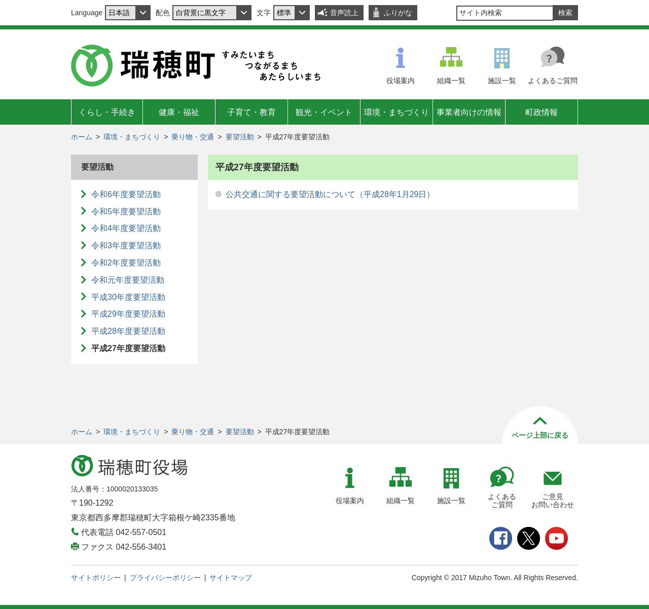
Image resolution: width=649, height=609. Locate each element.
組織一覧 (451, 81)
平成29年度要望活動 (128, 314)
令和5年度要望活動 (126, 211)
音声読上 (344, 13)
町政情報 (541, 112)
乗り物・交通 (192, 137)
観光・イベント (324, 112)
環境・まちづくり (396, 112)
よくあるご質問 (553, 81)
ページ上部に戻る (540, 435)
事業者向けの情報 (469, 112)
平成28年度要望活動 (128, 331)
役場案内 (400, 81)
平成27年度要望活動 (128, 348)
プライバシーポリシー (165, 578)
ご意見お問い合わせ (552, 500)
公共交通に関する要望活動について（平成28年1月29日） (330, 194)
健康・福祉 (179, 112)
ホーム (81, 137)
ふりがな (398, 13)
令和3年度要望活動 (126, 245)
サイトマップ (230, 578)
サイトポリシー (96, 578)
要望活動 (240, 137)
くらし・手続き (107, 112)
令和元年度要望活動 (127, 280)
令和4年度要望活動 (126, 228)
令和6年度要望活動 (126, 194)
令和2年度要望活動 (126, 262)
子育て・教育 (251, 112)
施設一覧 (502, 81)
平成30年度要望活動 (128, 297)
